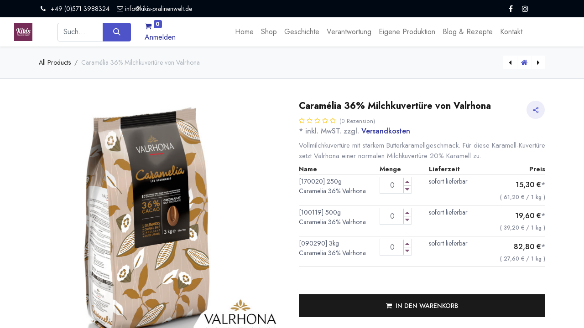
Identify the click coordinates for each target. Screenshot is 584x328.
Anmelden (160, 37)
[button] (422, 305)
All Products (55, 62)
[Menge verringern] (407, 189)
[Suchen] (116, 32)
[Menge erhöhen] (407, 181)
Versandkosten (385, 131)
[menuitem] (244, 32)
